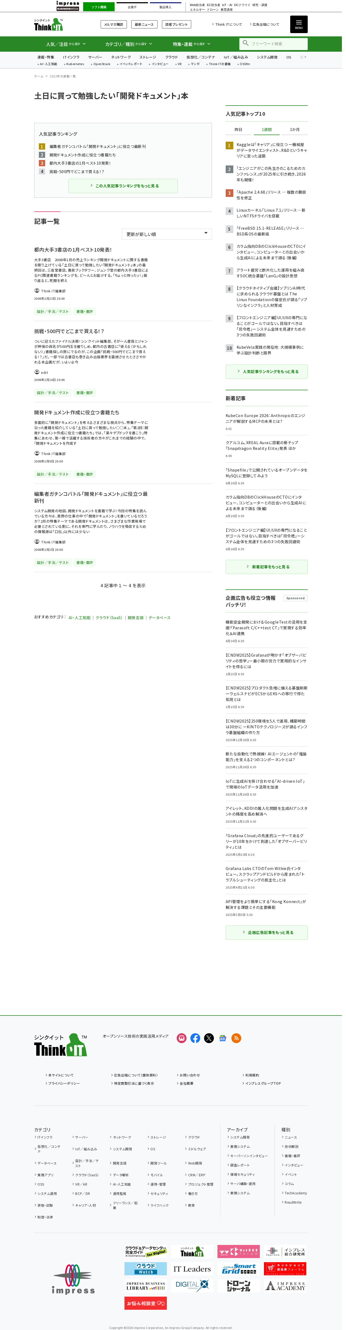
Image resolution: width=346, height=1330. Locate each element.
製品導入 (165, 7)
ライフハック (159, 1205)
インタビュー (160, 64)
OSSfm (245, 64)
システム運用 (47, 1193)
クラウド (171, 57)
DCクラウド (242, 5)
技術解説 (291, 1146)
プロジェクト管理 (201, 1184)
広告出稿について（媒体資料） (136, 1075)
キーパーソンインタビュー (249, 1155)
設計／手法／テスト (87, 1163)
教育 (191, 1205)
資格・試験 (45, 1205)
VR (180, 64)
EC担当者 (213, 5)
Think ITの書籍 (220, 64)
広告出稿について (266, 24)
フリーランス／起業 (125, 1205)
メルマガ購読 (113, 24)
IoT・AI (227, 5)
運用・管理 (158, 1184)
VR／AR (81, 1184)
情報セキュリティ (242, 1174)
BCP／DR (82, 1193)
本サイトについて (61, 1075)
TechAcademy (296, 1193)
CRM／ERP (196, 1174)
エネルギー (197, 9)
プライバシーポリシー (64, 1083)
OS (289, 57)
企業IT (132, 7)
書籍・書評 (292, 1155)
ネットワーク (121, 57)
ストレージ (147, 57)
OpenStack (102, 64)
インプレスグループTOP (263, 1083)
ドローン (213, 9)
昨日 (238, 129)
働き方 (193, 1193)
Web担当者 (197, 5)
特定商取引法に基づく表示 (134, 1083)
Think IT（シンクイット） (60, 24)
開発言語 (136, 617)
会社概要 (186, 1083)
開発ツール (158, 1163)
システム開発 (267, 57)
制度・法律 (45, 1217)
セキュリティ (159, 1193)
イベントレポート (131, 64)
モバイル (156, 1174)
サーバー (95, 57)
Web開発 (195, 1163)
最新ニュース (144, 24)
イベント (291, 1174)
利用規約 (252, 1075)
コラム (289, 1183)
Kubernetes (75, 64)
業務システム (240, 1146)
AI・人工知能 (48, 64)
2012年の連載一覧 (63, 76)
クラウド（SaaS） (109, 617)
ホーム (38, 76)
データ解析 (121, 1174)
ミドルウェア (197, 1148)
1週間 (267, 129)
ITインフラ (71, 57)
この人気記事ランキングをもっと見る (124, 185)
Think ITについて (228, 24)
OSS (40, 1184)
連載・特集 (45, 57)
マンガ (195, 64)
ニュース (291, 1137)
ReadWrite (293, 1202)
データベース (160, 617)
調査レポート (240, 1165)
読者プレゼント (176, 24)
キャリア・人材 (85, 1205)
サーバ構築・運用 (242, 1183)
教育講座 (227, 9)
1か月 (295, 129)
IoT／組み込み (236, 57)
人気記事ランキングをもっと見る (267, 371)
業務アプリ (45, 1174)
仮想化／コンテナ (201, 57)
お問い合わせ (190, 1075)
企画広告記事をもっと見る (267, 932)
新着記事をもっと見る (268, 566)
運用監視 (120, 1193)
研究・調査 (260, 5)
